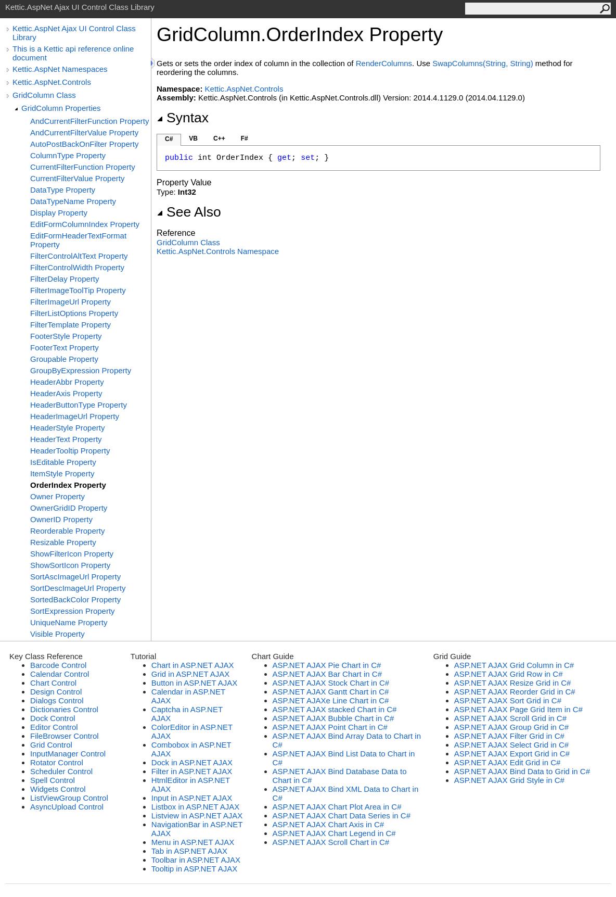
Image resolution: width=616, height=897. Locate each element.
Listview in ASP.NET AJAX (196, 815)
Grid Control (51, 744)
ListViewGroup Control (69, 797)
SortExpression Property (72, 611)
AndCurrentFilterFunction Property (89, 121)
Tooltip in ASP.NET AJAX (194, 868)
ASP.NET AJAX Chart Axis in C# (328, 824)
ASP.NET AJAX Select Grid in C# (511, 744)
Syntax (183, 117)
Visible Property (57, 633)
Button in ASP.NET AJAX (194, 682)
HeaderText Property (66, 439)
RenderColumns (384, 63)
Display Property (58, 212)
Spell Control (52, 780)
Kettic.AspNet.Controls (51, 82)
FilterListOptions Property (74, 313)
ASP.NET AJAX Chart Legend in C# (334, 833)
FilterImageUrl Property (70, 301)
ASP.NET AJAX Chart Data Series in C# (341, 815)
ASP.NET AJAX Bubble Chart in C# (333, 718)
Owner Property (57, 496)
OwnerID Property (61, 519)
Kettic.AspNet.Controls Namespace (218, 251)
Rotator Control (56, 762)
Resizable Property (63, 542)
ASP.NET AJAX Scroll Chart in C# (331, 842)
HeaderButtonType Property (78, 404)
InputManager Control (68, 753)
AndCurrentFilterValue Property (84, 132)
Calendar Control (59, 673)
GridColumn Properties (61, 108)
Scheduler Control (61, 771)
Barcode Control (58, 665)
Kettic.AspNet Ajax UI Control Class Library (74, 33)
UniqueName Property (68, 622)
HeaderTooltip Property (70, 450)
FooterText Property (64, 347)
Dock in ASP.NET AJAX (192, 762)
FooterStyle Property (66, 336)
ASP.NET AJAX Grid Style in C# (509, 780)
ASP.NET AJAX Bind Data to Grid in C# (522, 771)
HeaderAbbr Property (67, 381)
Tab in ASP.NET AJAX (189, 851)
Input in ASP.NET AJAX (191, 797)
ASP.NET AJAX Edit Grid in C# (507, 762)
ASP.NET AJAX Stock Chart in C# (331, 682)
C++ (219, 138)
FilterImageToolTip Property (78, 290)
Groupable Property (64, 359)
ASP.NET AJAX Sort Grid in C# (507, 700)
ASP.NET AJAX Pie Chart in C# (327, 665)
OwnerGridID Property (68, 507)
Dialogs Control (57, 700)
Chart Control (53, 682)
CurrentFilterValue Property (77, 178)
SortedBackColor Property (75, 599)
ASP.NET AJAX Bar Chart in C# (327, 673)
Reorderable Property (67, 530)
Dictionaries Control (64, 709)
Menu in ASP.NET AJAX (193, 842)
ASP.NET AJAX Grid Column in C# (514, 665)
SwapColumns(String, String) (482, 63)
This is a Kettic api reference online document (73, 53)
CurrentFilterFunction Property (82, 166)
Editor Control (54, 727)
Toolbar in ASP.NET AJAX (195, 859)
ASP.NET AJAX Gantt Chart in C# (331, 691)
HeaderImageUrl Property (74, 416)
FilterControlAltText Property (79, 255)
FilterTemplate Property (70, 324)
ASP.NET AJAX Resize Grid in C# (512, 682)
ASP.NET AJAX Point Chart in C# (330, 727)
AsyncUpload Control (67, 806)
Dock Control (52, 718)
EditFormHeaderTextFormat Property (78, 240)
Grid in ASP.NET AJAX (190, 673)
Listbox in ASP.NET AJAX (195, 806)
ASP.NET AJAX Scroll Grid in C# (510, 718)
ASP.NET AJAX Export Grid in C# (512, 753)
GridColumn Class (44, 95)
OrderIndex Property (68, 485)
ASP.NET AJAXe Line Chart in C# (331, 700)
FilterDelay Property (64, 278)
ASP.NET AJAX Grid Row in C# (508, 673)
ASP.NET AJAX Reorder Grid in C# (514, 691)
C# (169, 139)
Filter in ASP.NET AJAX (191, 771)
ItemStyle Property (62, 473)
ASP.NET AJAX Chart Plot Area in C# (337, 806)
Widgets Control (58, 789)
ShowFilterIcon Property (71, 553)
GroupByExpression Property (80, 370)
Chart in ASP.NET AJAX (192, 665)
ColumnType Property (68, 155)
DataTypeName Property (73, 201)
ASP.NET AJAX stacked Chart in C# (335, 709)
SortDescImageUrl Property (77, 588)
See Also (189, 212)
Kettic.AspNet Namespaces (60, 69)
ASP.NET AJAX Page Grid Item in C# (518, 709)
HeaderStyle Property (67, 427)
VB (193, 138)
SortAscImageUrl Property (75, 576)
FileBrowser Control (64, 735)
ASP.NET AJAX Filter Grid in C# (509, 735)
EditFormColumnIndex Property (84, 224)
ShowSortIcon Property (70, 565)
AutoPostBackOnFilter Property (84, 144)
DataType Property (62, 189)
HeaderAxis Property (66, 393)
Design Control (56, 691)
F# (244, 138)
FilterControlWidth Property (77, 267)
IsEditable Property (63, 462)
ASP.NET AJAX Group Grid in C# (511, 727)
